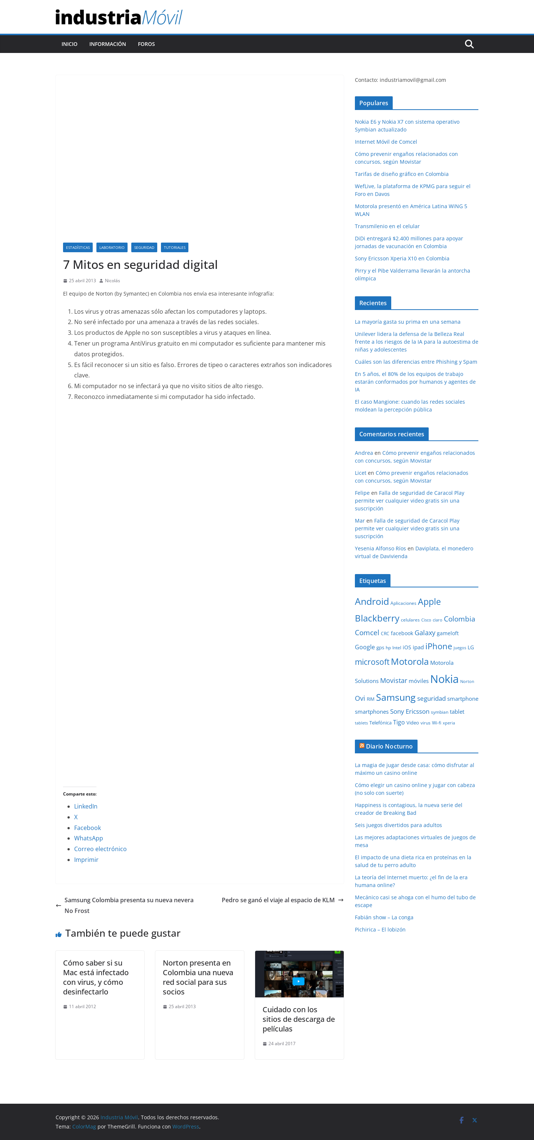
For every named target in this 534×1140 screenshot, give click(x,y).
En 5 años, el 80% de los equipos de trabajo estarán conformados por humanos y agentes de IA (415, 381)
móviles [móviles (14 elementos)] (419, 680)
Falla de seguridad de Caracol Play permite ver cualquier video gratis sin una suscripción (409, 500)
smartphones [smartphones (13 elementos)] (372, 711)
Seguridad (144, 247)
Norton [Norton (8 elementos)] (467, 681)
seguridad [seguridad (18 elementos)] (431, 698)
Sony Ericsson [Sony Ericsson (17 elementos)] (409, 711)
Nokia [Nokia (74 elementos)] (444, 678)
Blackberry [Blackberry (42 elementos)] (377, 618)
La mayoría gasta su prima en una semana (408, 321)
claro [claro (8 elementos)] (437, 620)
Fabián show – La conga (384, 917)
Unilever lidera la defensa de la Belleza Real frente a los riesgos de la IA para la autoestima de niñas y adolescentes (416, 341)
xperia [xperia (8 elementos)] (449, 723)
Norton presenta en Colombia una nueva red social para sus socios (198, 977)
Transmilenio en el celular (387, 226)
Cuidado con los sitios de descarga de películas (299, 1019)
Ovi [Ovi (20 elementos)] (360, 698)
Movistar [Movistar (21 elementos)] (393, 680)
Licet (360, 472)
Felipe (362, 492)
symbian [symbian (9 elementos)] (439, 712)
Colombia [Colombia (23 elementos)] (459, 619)
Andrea (364, 452)
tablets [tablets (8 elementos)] (361, 723)
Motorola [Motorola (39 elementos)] (410, 661)
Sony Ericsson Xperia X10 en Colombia (402, 258)
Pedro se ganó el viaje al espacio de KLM (283, 900)
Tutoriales (174, 247)
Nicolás (112, 280)
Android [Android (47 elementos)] (372, 601)
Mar (360, 520)
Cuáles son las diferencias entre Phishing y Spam (416, 361)
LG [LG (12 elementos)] (471, 647)
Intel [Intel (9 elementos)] (396, 647)
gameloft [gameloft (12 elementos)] (448, 633)
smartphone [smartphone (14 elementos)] (462, 698)
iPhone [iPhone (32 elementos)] (438, 645)
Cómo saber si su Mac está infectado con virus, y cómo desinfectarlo (96, 977)
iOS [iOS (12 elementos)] (407, 647)
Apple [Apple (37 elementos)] (429, 601)
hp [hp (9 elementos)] (388, 647)
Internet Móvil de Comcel (386, 141)
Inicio (70, 43)
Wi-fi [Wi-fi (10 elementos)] (436, 723)
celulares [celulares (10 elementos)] (410, 620)
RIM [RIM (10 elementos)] (371, 699)
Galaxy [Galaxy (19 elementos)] (425, 632)
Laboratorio (112, 247)
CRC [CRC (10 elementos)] (385, 633)
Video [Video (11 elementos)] (412, 722)
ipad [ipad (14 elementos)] (418, 647)
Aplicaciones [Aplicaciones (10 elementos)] (403, 603)
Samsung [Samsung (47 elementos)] (396, 697)
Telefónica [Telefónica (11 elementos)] (380, 722)
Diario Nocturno (389, 746)
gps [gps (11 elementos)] (380, 647)
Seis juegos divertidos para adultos (398, 825)
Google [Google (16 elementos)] (365, 647)
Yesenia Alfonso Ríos (380, 548)
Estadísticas (78, 247)
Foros (146, 43)
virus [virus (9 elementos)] (426, 723)
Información (107, 43)
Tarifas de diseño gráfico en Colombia (402, 173)
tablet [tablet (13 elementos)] (457, 711)
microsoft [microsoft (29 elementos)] (372, 661)
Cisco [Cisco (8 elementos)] (426, 620)
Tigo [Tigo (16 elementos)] (399, 722)
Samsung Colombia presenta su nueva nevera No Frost (125, 905)
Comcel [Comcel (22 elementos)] (367, 632)
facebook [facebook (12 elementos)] (402, 633)
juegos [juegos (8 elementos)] (460, 647)
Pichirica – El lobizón (380, 929)
